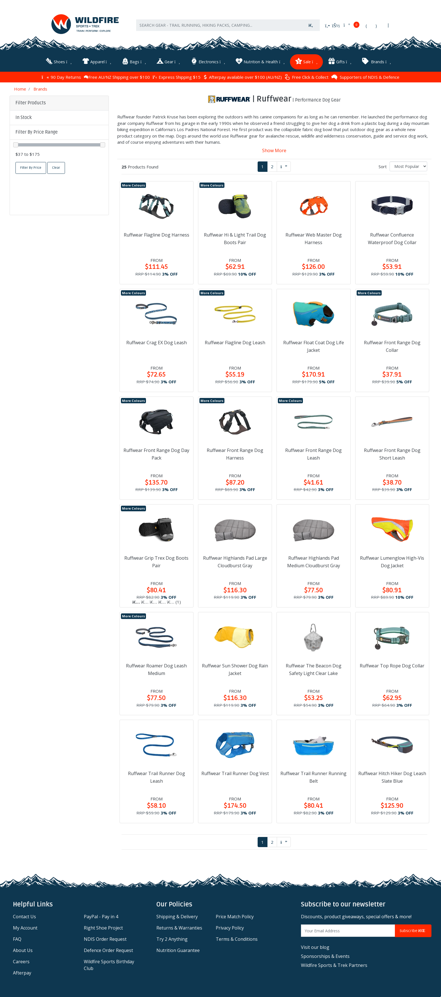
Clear (56, 167)
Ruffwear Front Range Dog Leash (313, 454)
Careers (21, 961)
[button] (59, 117)
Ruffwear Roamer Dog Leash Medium (156, 669)
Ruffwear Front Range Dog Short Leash (392, 454)
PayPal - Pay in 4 (101, 916)
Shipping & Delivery (177, 916)
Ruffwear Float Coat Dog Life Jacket (313, 346)
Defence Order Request (108, 950)
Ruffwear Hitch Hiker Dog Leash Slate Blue (392, 777)
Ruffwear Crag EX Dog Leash (156, 342)
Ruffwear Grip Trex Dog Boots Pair (156, 561)
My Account (25, 927)
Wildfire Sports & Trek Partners (334, 965)
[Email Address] (348, 930)
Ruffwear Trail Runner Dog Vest (235, 773)
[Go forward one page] (284, 166)
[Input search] (219, 25)
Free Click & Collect (306, 77)
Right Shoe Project (103, 927)
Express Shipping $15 (177, 77)
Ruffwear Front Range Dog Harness (235, 454)
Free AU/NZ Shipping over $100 (117, 77)
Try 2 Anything (172, 939)
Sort (383, 166)
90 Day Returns (61, 77)
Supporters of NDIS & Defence (365, 77)
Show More (274, 150)
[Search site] (311, 25)
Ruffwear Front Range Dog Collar (392, 346)
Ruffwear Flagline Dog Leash (235, 342)
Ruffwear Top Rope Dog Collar (392, 665)
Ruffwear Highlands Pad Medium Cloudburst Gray (313, 561)
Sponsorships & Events (325, 956)
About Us (23, 950)
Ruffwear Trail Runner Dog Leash (156, 777)
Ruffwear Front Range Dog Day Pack (156, 454)
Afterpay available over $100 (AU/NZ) (242, 77)
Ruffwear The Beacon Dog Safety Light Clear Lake (313, 669)
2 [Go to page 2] (272, 166)
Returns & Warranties (179, 927)
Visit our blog (315, 947)
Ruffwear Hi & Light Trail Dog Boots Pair (235, 238)
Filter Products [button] (30, 102)
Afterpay (22, 972)
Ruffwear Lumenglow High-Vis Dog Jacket (392, 561)
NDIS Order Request (105, 939)
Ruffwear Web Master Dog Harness (313, 238)
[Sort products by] (408, 166)
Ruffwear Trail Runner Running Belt (313, 777)
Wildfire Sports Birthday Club (109, 964)
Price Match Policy (235, 916)
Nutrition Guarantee (178, 950)
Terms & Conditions (237, 939)
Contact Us (24, 916)
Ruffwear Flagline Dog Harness (156, 234)
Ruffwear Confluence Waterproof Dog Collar (392, 238)
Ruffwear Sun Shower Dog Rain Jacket (235, 669)
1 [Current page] (262, 166)
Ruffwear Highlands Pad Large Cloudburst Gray (235, 561)
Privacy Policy (230, 927)
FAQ (17, 939)
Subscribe (413, 930)
